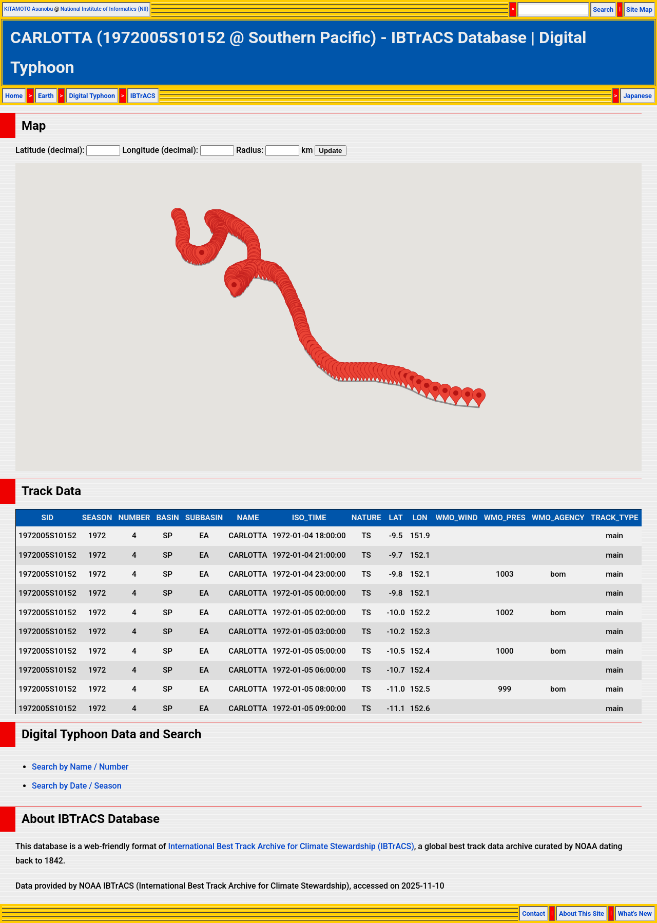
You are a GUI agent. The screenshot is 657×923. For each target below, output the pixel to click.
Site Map (639, 9)
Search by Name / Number (80, 767)
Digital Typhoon (92, 96)
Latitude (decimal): (67, 150)
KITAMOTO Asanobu (28, 9)
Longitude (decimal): (178, 150)
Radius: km (274, 150)
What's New (635, 913)
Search (603, 9)
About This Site (581, 913)
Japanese (637, 96)
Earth (46, 96)
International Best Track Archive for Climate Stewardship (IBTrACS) (291, 846)
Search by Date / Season (77, 786)
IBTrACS (143, 96)
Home (14, 96)
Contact (533, 913)
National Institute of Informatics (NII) (104, 9)
